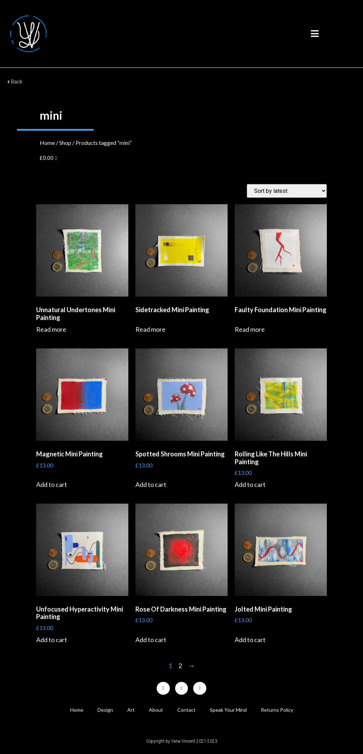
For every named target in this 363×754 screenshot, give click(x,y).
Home (47, 142)
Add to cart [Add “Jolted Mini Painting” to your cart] (250, 639)
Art (131, 710)
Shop (65, 142)
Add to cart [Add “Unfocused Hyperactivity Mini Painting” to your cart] (51, 639)
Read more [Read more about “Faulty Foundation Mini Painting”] (250, 329)
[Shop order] (287, 191)
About (156, 710)
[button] (315, 33)
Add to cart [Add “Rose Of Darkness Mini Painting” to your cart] (150, 639)
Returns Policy (277, 710)
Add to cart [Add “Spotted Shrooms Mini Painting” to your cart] (150, 484)
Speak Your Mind (228, 710)
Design (105, 710)
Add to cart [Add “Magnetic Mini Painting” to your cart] (51, 484)
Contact (186, 710)
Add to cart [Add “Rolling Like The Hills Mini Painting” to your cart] (250, 484)
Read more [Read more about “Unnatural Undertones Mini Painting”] (51, 329)
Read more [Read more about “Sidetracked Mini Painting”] (150, 329)
